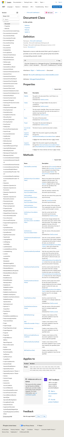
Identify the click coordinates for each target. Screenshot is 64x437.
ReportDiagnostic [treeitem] (7, 342)
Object (32, 70)
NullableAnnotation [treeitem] (8, 287)
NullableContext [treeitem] (7, 289)
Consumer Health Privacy (47, 429)
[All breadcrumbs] (24, 12)
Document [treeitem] (7, 24)
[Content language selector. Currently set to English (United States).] (9, 425)
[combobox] (10, 16)
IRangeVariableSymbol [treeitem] (9, 210)
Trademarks (13, 432)
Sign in (60, 2)
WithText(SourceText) (29, 350)
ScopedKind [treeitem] (6, 359)
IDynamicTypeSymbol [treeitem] (8, 119)
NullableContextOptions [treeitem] (9, 294)
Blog (23, 429)
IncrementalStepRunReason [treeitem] (10, 169)
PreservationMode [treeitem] (8, 321)
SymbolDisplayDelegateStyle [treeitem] (10, 409)
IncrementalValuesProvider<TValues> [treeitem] (11, 179)
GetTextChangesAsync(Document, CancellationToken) (32, 220)
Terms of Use (5, 432)
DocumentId (53, 166)
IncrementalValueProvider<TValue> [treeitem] (11, 173)
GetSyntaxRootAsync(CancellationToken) (45, 146)
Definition (27, 25)
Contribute (30, 429)
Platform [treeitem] (5, 313)
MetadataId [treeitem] (6, 261)
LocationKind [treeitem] (6, 256)
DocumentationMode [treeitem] (8, 35)
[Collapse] (17, 12)
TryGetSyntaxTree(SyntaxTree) (31, 267)
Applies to (27, 32)
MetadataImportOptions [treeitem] (9, 266)
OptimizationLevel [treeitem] (7, 304)
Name (25, 118)
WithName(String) (28, 328)
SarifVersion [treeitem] (6, 354)
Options (44, 184)
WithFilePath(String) (29, 315)
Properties (27, 27)
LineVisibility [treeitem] (6, 244)
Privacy (36, 429)
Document (51, 168)
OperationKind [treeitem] (7, 301)
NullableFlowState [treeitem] (7, 299)
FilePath (26, 96)
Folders (26, 103)
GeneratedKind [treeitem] (7, 64)
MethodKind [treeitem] (6, 275)
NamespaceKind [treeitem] (7, 282)
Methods (27, 30)
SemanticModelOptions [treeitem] (9, 366)
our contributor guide (31, 394)
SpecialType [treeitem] (6, 397)
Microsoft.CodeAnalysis (33, 12)
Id (24, 109)
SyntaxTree (49, 200)
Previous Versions (15, 429)
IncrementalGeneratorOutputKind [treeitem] (11, 161)
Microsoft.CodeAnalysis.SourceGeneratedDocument (43, 75)
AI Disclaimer (5, 429)
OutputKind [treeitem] (6, 309)
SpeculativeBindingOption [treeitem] (10, 400)
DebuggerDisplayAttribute (37, 79)
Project (26, 123)
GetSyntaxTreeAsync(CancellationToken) (49, 145)
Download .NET (57, 7)
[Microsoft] (3, 2)
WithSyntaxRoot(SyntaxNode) (31, 342)
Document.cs (31, 47)
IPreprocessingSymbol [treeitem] (9, 206)
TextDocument (40, 70)
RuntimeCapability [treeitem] (8, 352)
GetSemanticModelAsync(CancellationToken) (44, 136)
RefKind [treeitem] (5, 340)
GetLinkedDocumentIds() (30, 166)
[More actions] (60, 12)
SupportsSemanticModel (26, 134)
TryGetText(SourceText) (30, 298)
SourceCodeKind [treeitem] (7, 385)
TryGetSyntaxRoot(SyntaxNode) (32, 251)
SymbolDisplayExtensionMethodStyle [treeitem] (11, 413)
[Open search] (56, 2)
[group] (42, 64)
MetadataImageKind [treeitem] (8, 263)
